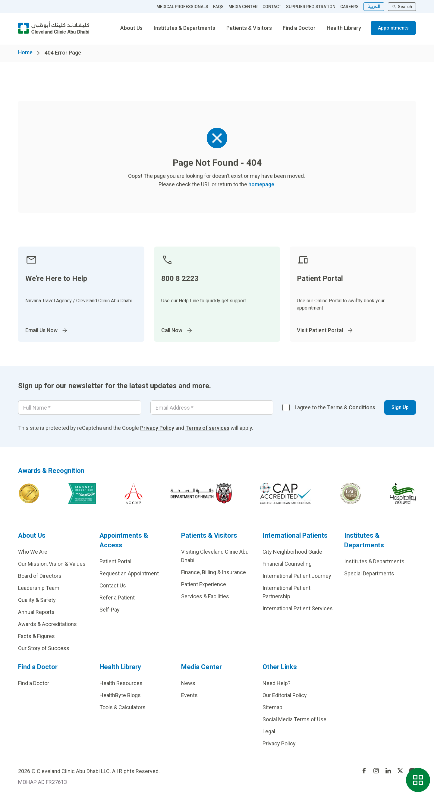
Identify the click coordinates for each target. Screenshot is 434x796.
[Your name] (79, 407)
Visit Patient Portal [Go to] (325, 330)
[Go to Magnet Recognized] (82, 493)
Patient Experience (203, 584)
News (188, 683)
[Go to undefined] (364, 770)
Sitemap (272, 707)
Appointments (393, 28)
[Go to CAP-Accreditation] (286, 493)
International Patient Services (298, 608)
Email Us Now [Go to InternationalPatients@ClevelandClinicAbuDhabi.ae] (46, 330)
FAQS (218, 6)
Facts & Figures (36, 636)
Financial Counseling (287, 564)
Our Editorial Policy (285, 695)
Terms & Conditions (351, 407)
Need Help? (277, 683)
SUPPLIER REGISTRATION (310, 6)
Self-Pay (109, 609)
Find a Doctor (299, 28)
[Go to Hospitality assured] (403, 493)
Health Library (344, 28)
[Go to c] (350, 493)
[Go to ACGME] (133, 493)
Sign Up (400, 407)
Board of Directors (39, 576)
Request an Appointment (129, 573)
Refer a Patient (117, 597)
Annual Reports (36, 612)
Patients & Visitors (249, 28)
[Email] (212, 407)
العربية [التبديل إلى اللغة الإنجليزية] (373, 6)
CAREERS (349, 6)
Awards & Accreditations (47, 624)
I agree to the (334, 407)
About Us (131, 28)
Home (25, 52)
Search (402, 6)
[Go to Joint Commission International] (29, 493)
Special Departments (369, 573)
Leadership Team (38, 588)
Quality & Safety (37, 600)
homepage (261, 184)
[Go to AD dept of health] (201, 493)
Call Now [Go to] (177, 330)
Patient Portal (115, 561)
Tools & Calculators (122, 707)
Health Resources (121, 683)
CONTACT (272, 6)
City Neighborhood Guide (292, 552)
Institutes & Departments (184, 28)
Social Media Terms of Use (294, 719)
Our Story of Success (43, 648)
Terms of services (207, 428)
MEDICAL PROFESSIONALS (182, 6)
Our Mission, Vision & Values (52, 564)
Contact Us (112, 585)
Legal (269, 731)
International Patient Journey (297, 576)
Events (189, 695)
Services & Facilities (205, 596)
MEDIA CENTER (243, 6)
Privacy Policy (157, 428)
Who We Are (32, 552)
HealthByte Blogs (120, 695)
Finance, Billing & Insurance (213, 572)
